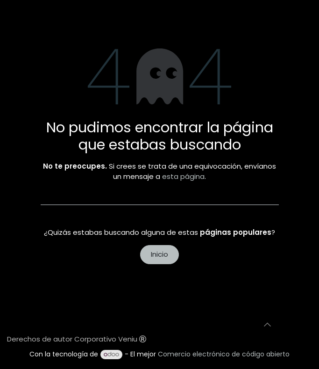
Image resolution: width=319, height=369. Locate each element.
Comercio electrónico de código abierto (224, 354)
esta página (183, 176)
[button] (267, 325)
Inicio (159, 254)
